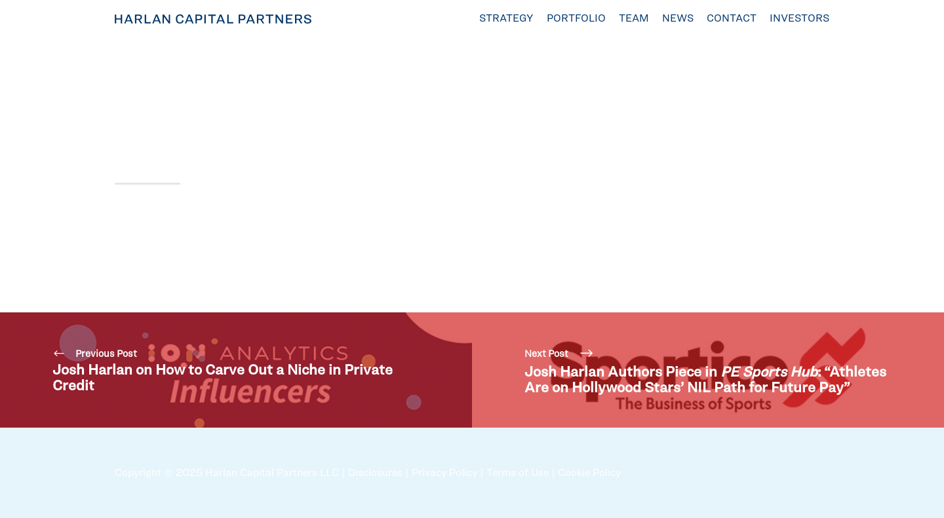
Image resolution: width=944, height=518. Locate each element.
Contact (732, 18)
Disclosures (375, 472)
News (678, 18)
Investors (799, 18)
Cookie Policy (589, 472)
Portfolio (576, 18)
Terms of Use (517, 472)
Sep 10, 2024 (144, 76)
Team (634, 18)
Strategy (506, 18)
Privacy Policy (444, 472)
